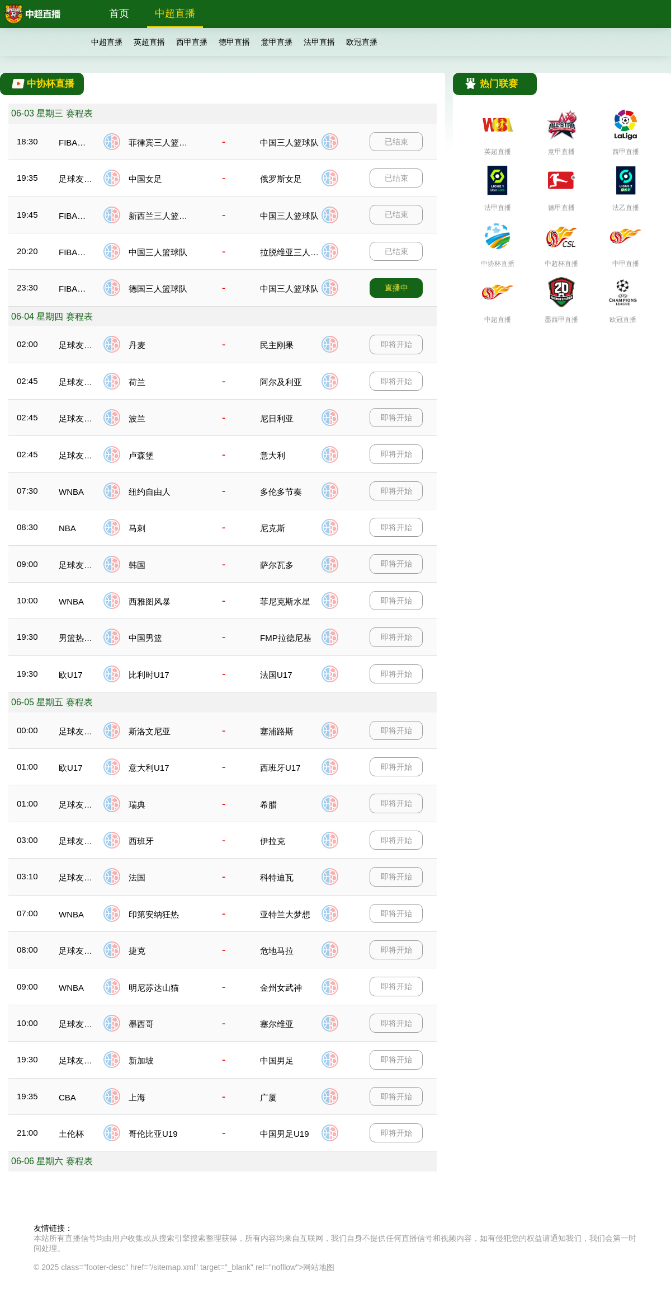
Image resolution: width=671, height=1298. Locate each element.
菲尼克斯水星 (285, 601)
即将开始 (396, 344)
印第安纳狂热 (154, 914)
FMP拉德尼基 (285, 638)
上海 (137, 1097)
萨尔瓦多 (277, 565)
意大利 (272, 455)
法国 (137, 877)
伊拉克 (272, 841)
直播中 (396, 287)
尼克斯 (272, 528)
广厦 (268, 1097)
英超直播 (149, 42)
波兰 (137, 418)
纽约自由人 (150, 491)
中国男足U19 (284, 1133)
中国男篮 (145, 638)
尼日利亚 (277, 418)
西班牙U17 (280, 767)
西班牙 (141, 841)
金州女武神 (281, 987)
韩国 (137, 565)
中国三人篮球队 (289, 142)
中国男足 (277, 1060)
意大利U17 (149, 767)
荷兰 (137, 382)
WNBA (71, 491)
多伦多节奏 (281, 491)
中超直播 (175, 13)
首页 (119, 13)
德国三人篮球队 (158, 288)
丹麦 (137, 345)
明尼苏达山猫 (154, 987)
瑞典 (137, 804)
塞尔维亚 (277, 1024)
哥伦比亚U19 (153, 1133)
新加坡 (141, 1060)
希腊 (268, 804)
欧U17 (71, 675)
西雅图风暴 (150, 601)
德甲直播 (234, 42)
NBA (67, 528)
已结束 (396, 141)
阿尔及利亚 (281, 382)
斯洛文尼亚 (150, 731)
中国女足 (145, 179)
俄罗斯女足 (281, 179)
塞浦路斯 (277, 731)
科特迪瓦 (277, 877)
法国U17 (276, 675)
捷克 (137, 950)
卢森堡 (141, 455)
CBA (67, 1097)
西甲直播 (191, 42)
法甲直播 (319, 42)
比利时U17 (149, 675)
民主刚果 (277, 345)
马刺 (137, 528)
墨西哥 (141, 1024)
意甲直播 (276, 42)
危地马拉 (277, 950)
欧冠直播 (361, 42)
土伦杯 (71, 1133)
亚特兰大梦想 (285, 914)
